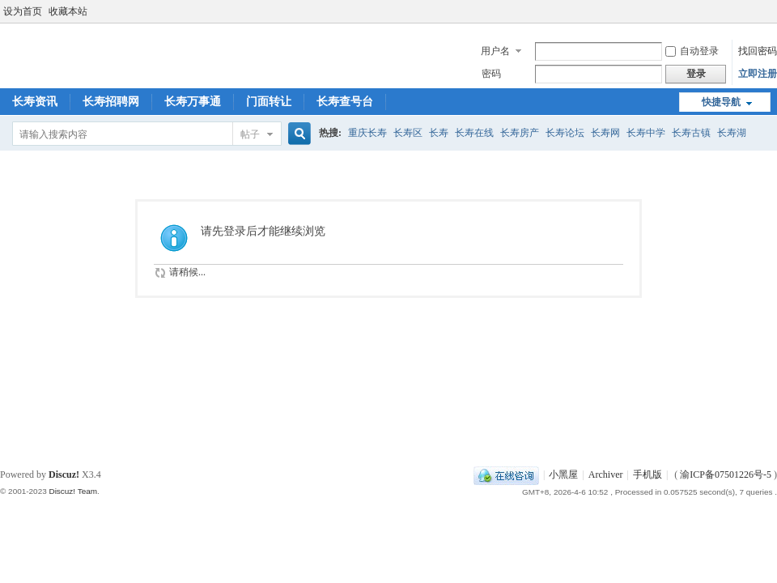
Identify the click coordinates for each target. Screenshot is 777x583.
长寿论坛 (565, 132)
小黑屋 (563, 474)
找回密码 (757, 51)
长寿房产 (519, 132)
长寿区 (407, 132)
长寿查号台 (344, 102)
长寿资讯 (34, 102)
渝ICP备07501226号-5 (725, 474)
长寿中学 (645, 132)
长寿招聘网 (111, 102)
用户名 (495, 51)
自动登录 (692, 51)
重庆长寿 (367, 132)
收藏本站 (68, 11)
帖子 (250, 134)
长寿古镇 (691, 132)
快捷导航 (721, 102)
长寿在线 (474, 132)
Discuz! (64, 474)
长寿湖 (731, 132)
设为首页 (22, 11)
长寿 (438, 132)
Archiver (605, 474)
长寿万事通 (192, 102)
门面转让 (268, 102)
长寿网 (605, 132)
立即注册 (757, 73)
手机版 (647, 474)
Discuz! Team (73, 491)
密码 (491, 73)
